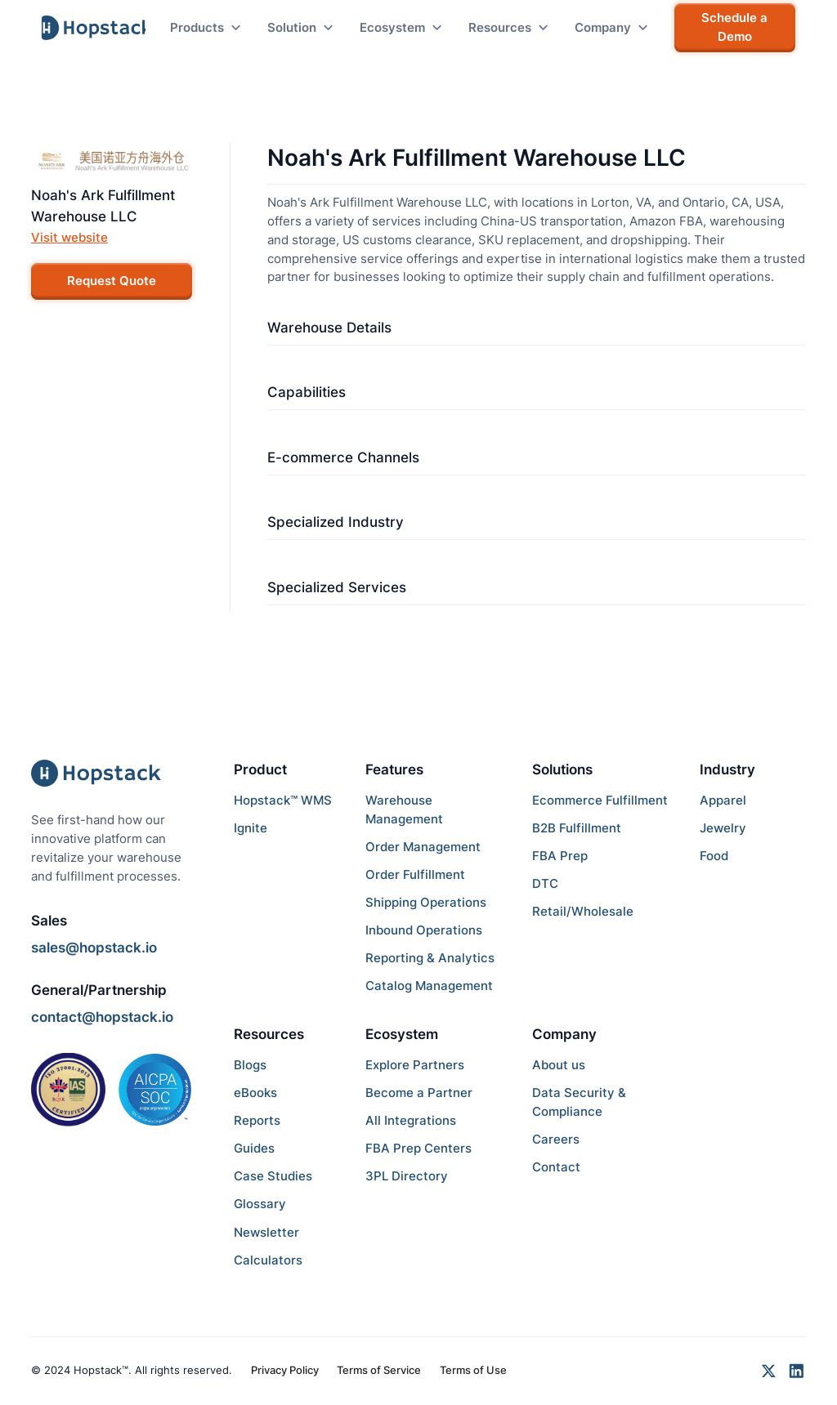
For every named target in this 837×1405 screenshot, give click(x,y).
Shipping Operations (425, 902)
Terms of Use (473, 1369)
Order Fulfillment (415, 874)
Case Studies (273, 1176)
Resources (269, 1034)
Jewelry (723, 828)
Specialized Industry (335, 522)
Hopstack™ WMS (283, 800)
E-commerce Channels (343, 457)
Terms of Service (379, 1369)
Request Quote (111, 280)
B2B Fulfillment (576, 828)
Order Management (423, 846)
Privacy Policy (285, 1369)
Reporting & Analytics (430, 958)
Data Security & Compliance (579, 1102)
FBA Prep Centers (418, 1148)
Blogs (250, 1065)
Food (714, 855)
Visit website (69, 237)
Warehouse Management (404, 809)
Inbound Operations (423, 930)
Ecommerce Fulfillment (600, 800)
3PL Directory (406, 1176)
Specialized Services (336, 587)
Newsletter (266, 1232)
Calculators (268, 1260)
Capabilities (306, 392)
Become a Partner (418, 1092)
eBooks (255, 1092)
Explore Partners (414, 1065)
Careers (556, 1139)
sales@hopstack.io (94, 947)
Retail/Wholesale (582, 911)
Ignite (250, 828)
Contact (556, 1167)
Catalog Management (429, 985)
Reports (257, 1120)
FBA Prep (560, 855)
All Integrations (410, 1120)
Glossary (260, 1203)
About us (558, 1065)
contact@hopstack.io (102, 1017)
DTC (545, 883)
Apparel (723, 800)
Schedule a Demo (734, 27)
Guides (254, 1148)
